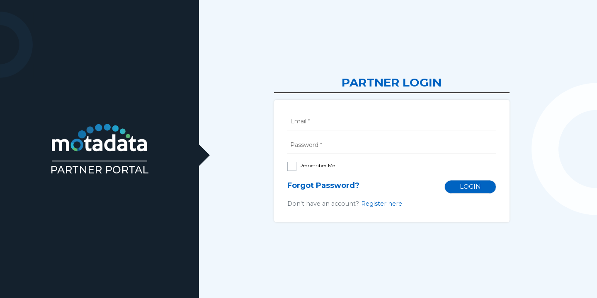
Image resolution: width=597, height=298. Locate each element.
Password (306, 145)
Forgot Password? (323, 185)
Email (300, 121)
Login (470, 186)
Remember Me (317, 165)
